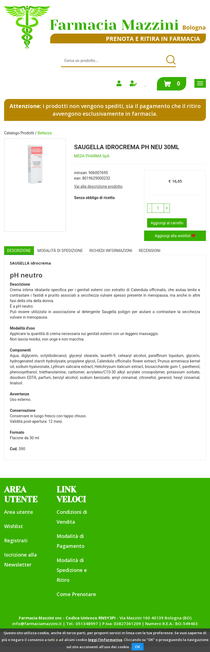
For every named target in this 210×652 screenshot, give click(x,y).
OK (137, 646)
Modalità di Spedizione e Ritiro (72, 570)
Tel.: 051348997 (82, 623)
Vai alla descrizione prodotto (98, 186)
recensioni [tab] (149, 250)
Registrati (16, 540)
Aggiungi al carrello (167, 223)
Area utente (18, 512)
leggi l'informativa (105, 639)
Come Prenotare (76, 594)
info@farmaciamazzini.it (37, 623)
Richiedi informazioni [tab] (110, 250)
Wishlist (13, 526)
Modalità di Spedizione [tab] (60, 250)
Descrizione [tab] (19, 250)
